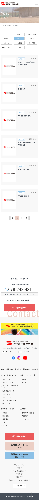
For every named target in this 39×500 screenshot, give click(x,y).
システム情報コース (9, 400)
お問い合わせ (19, 307)
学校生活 (19, 43)
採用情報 (35, 369)
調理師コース (7, 397)
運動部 (24, 379)
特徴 (7, 369)
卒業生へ (32, 38)
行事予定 (6, 43)
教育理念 (5, 419)
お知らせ (9, 25)
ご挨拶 (4, 413)
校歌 (19, 468)
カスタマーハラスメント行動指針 (19, 480)
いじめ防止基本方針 (19, 471)
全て (6, 34)
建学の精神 (6, 416)
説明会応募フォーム (19, 446)
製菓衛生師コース (8, 391)
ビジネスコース (7, 394)
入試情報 (23, 409)
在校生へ (19, 38)
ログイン (19, 486)
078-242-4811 (19, 289)
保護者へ (6, 38)
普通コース (6, 404)
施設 (11, 369)
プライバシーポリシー (19, 465)
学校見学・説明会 (28, 413)
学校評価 (19, 474)
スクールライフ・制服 (28, 375)
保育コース (6, 379)
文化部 (24, 382)
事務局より (26, 369)
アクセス (5, 425)
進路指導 (19, 477)
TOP (2, 25)
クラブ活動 (32, 43)
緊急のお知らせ (32, 34)
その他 (19, 47)
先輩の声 (25, 416)
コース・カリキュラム (8, 375)
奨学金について (6, 47)
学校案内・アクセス (8, 409)
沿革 (4, 422)
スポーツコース (7, 382)
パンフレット (26, 419)
